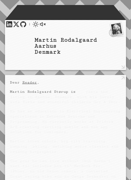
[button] (36, 24)
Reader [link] (29, 82)
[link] (9, 24)
